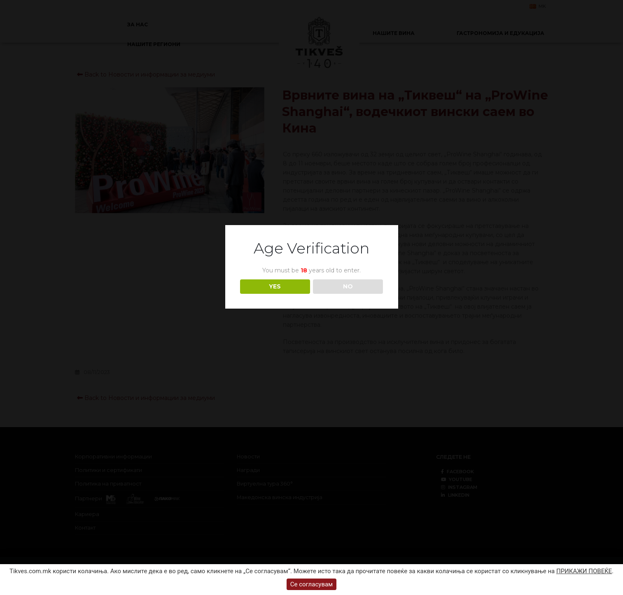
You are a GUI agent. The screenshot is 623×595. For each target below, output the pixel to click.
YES (275, 286)
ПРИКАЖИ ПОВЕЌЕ (584, 571)
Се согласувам (311, 584)
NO (348, 286)
